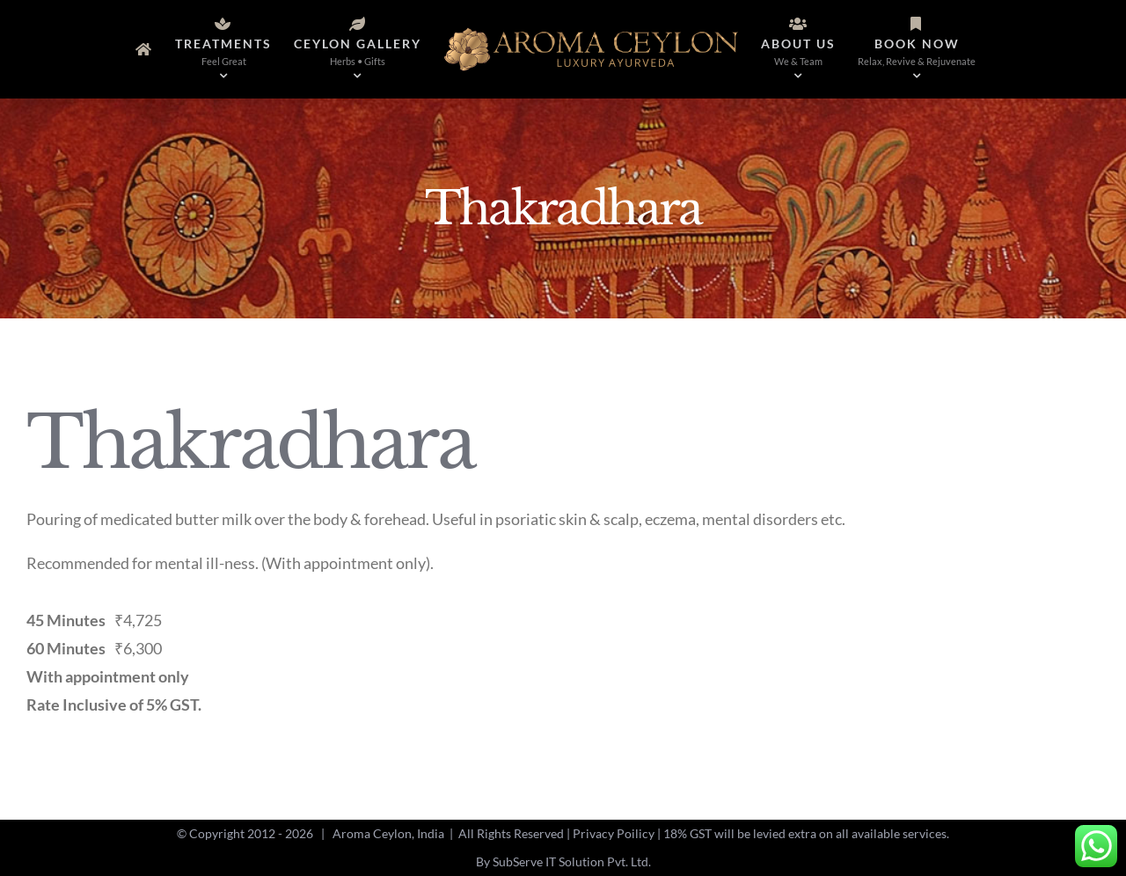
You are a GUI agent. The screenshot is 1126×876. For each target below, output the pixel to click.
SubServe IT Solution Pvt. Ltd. (572, 861)
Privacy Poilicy (613, 833)
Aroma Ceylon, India (388, 833)
